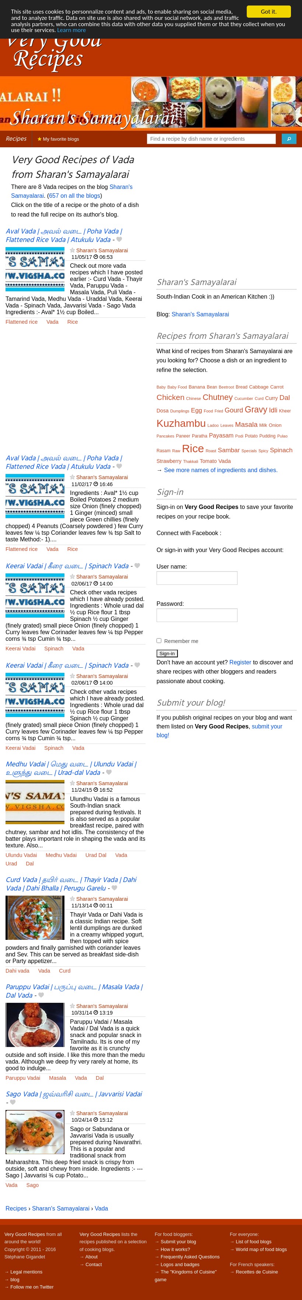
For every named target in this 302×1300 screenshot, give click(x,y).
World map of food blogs (261, 1249)
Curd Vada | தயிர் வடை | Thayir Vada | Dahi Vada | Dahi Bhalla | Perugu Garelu (71, 884)
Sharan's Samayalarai (102, 250)
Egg (196, 410)
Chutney (218, 397)
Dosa (163, 411)
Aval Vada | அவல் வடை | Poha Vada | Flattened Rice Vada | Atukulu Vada (64, 236)
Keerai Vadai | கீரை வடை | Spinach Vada (67, 566)
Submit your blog (178, 1241)
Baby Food (177, 387)
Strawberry (169, 461)
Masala (57, 1078)
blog (14, 1279)
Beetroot (226, 387)
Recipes (16, 139)
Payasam (221, 435)
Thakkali (190, 461)
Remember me (181, 641)
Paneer (183, 436)
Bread (241, 387)
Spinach (53, 648)
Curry (271, 398)
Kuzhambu (181, 423)
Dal (30, 864)
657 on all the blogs (74, 196)
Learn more (98, 31)
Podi (239, 436)
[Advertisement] (75, 394)
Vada (52, 322)
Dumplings (179, 411)
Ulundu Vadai (21, 855)
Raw (176, 451)
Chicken (171, 397)
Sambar (229, 450)
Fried (219, 411)
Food (208, 411)
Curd (64, 971)
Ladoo (213, 425)
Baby (161, 387)
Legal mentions (26, 1272)
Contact (93, 1264)
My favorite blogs (58, 139)
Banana (197, 387)
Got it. (269, 11)
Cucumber (244, 398)
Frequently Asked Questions (190, 1256)
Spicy (263, 451)
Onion (275, 425)
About (91, 1256)
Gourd (234, 410)
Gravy (256, 409)
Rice (72, 322)
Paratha (199, 436)
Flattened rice (22, 322)
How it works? (175, 1249)
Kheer (285, 411)
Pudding (267, 436)
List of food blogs (253, 1241)
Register (240, 662)
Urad (11, 864)
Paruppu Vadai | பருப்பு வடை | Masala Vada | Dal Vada (74, 991)
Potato (251, 436)
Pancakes (165, 436)
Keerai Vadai (20, 648)
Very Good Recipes (24, 1234)
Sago (33, 1185)
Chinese (193, 398)
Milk (263, 425)
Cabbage (258, 387)
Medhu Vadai (61, 855)
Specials (249, 451)
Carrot (277, 387)
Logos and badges (180, 1264)
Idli (273, 410)
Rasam (164, 450)
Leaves (226, 425)
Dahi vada (17, 971)
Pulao (282, 436)
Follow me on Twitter (31, 1287)
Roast (211, 451)
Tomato (208, 461)
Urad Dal (95, 855)
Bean (212, 387)
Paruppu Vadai (23, 1078)
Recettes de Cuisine (257, 1272)
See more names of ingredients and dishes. (221, 470)
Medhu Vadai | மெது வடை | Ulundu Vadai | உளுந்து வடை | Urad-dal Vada (71, 769)
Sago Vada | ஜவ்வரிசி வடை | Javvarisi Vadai (73, 1094)
